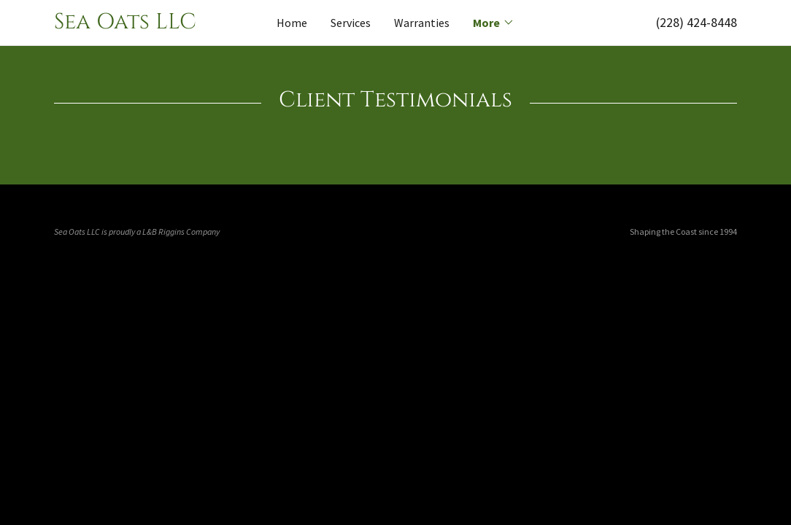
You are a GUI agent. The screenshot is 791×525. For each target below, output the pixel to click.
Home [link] (292, 22)
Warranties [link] (421, 22)
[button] (493, 22)
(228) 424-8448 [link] (696, 22)
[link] (139, 24)
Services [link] (351, 22)
